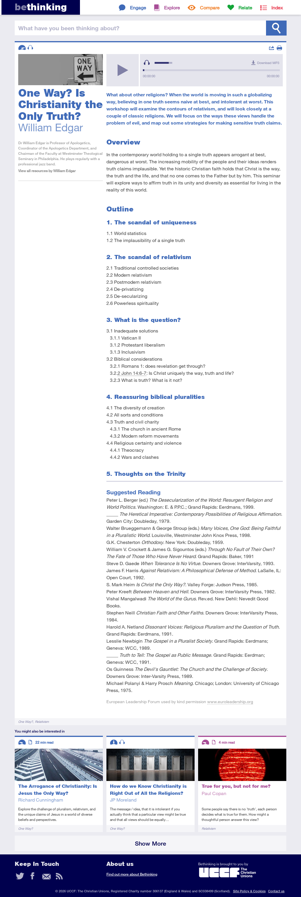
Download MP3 (268, 63)
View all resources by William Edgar (47, 171)
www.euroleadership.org (230, 701)
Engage (138, 7)
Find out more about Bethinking (131, 874)
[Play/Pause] (122, 70)
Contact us (276, 891)
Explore (172, 7)
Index (277, 7)
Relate (245, 7)
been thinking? (68, 27)
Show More (150, 843)
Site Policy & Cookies (249, 891)
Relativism (42, 721)
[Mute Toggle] (146, 62)
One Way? (25, 721)
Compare (210, 7)
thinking (41, 7)
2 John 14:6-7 (132, 373)
